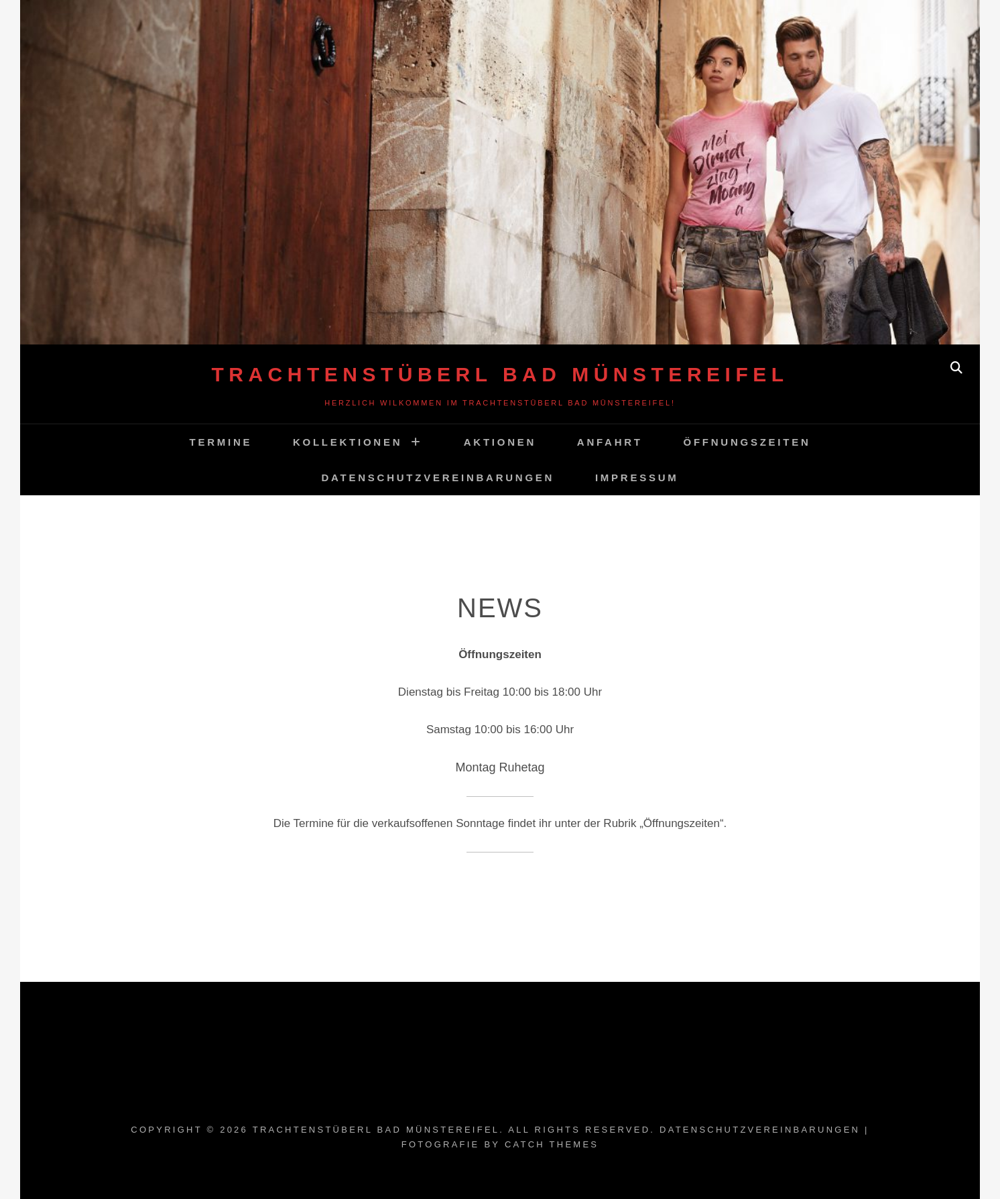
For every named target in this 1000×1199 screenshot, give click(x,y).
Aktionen (500, 442)
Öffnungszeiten (747, 442)
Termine (220, 442)
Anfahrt (610, 442)
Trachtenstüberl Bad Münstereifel (499, 374)
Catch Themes (552, 1144)
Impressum (637, 477)
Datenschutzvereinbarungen (438, 477)
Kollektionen (347, 442)
